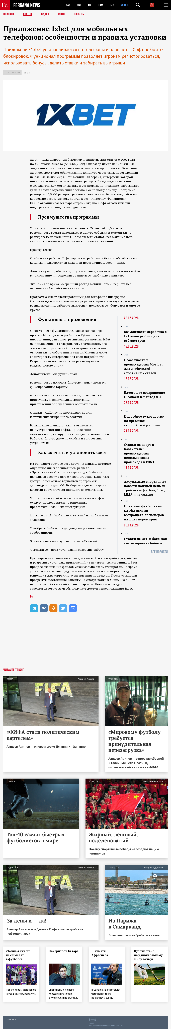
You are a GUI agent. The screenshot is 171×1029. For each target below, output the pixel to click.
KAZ (68, 5)
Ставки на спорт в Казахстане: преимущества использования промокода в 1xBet (139, 453)
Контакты (12, 1019)
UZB (112, 5)
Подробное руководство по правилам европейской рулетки (144, 420)
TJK (90, 5)
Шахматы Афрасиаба (99, 953)
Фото (61, 14)
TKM (100, 5)
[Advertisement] (85, 643)
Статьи (27, 14)
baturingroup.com (110, 1025)
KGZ (79, 5)
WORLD (124, 5)
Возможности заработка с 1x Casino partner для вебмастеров (145, 336)
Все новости (159, 551)
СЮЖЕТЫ (79, 14)
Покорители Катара (63, 951)
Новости (8, 14)
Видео (45, 14)
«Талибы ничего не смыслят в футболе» (18, 955)
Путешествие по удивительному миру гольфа (148, 955)
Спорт (27, 72)
